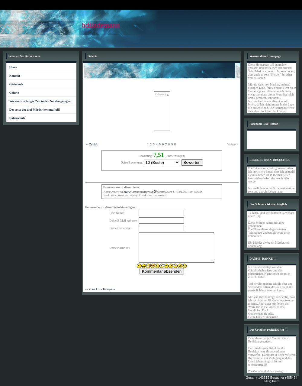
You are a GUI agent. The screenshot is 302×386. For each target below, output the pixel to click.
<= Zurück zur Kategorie (100, 289)
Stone (127, 191)
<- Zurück (92, 144)
